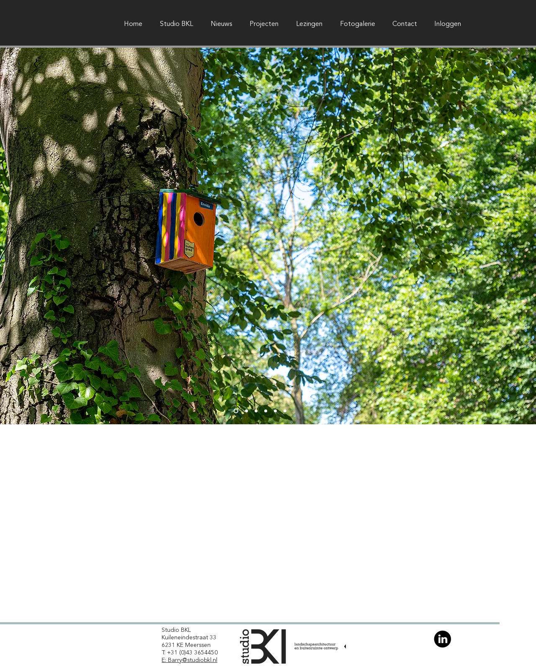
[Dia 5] (275, 411)
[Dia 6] (284, 411)
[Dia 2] (246, 411)
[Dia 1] (236, 411)
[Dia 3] (256, 411)
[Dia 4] (265, 411)
